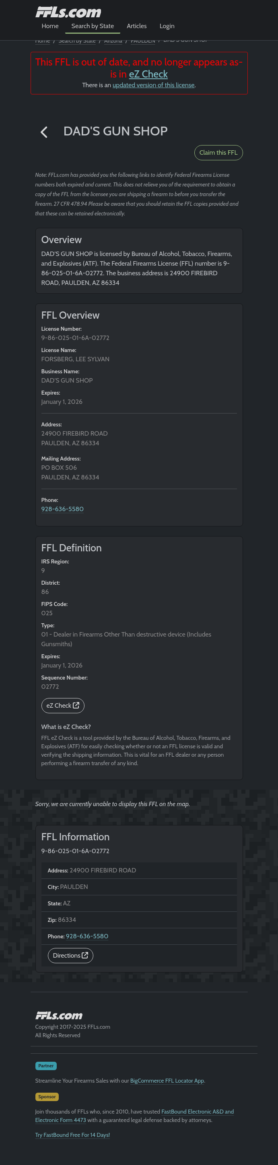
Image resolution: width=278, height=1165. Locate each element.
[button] (44, 132)
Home (50, 26)
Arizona (113, 40)
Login (167, 26)
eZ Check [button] (63, 705)
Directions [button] (71, 955)
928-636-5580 (62, 509)
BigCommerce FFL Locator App (167, 1080)
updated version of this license (154, 85)
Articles (136, 26)
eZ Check (148, 74)
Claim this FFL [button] (219, 152)
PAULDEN (143, 40)
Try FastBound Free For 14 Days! (72, 1134)
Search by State (93, 26)
